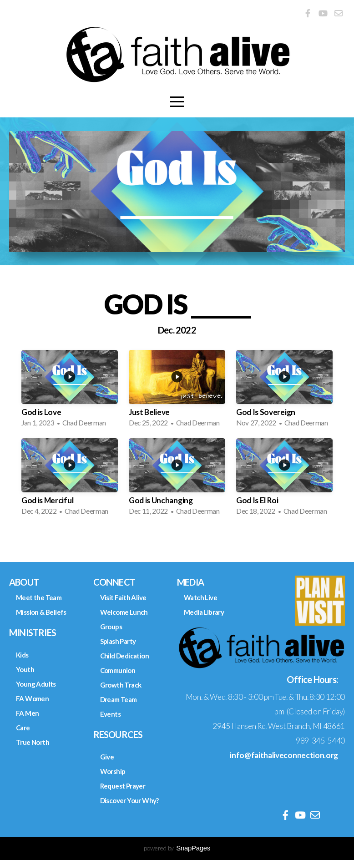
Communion (118, 670)
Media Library (204, 612)
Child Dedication (124, 656)
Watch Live (200, 597)
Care (23, 727)
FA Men (27, 713)
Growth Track (121, 685)
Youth (25, 669)
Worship (113, 771)
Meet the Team (38, 597)
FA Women (32, 698)
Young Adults (36, 684)
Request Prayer (123, 786)
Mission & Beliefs (41, 612)
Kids (22, 655)
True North (32, 742)
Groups (111, 626)
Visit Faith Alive (123, 597)
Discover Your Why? (129, 800)
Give (107, 757)
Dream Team (118, 699)
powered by (177, 848)
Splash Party (118, 641)
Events (110, 714)
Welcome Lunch (124, 612)
